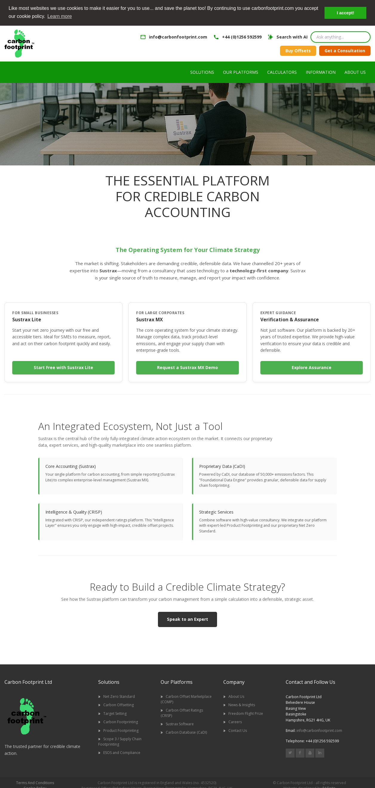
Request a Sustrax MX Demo (187, 367)
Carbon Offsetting (118, 704)
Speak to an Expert (187, 618)
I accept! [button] (345, 12)
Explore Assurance (311, 367)
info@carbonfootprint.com (178, 36)
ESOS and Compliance (121, 752)
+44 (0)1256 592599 (242, 36)
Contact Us (237, 729)
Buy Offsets (298, 50)
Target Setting (115, 712)
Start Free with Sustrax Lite (63, 367)
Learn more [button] (59, 16)
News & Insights (241, 704)
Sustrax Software (180, 723)
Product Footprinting (121, 729)
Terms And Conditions (35, 782)
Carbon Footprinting (120, 721)
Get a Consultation (345, 50)
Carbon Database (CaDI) (186, 731)
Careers (235, 721)
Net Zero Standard (119, 695)
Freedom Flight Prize (245, 712)
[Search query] (340, 36)
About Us (236, 695)
